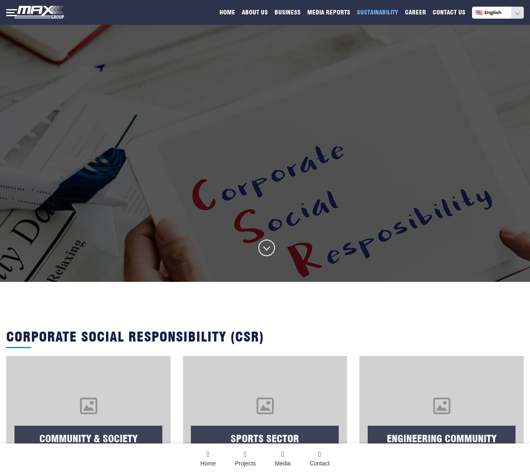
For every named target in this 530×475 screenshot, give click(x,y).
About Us (255, 12)
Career (415, 12)
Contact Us (449, 12)
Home (227, 12)
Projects (245, 459)
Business (288, 12)
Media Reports (328, 12)
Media (283, 459)
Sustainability (377, 12)
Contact (320, 459)
